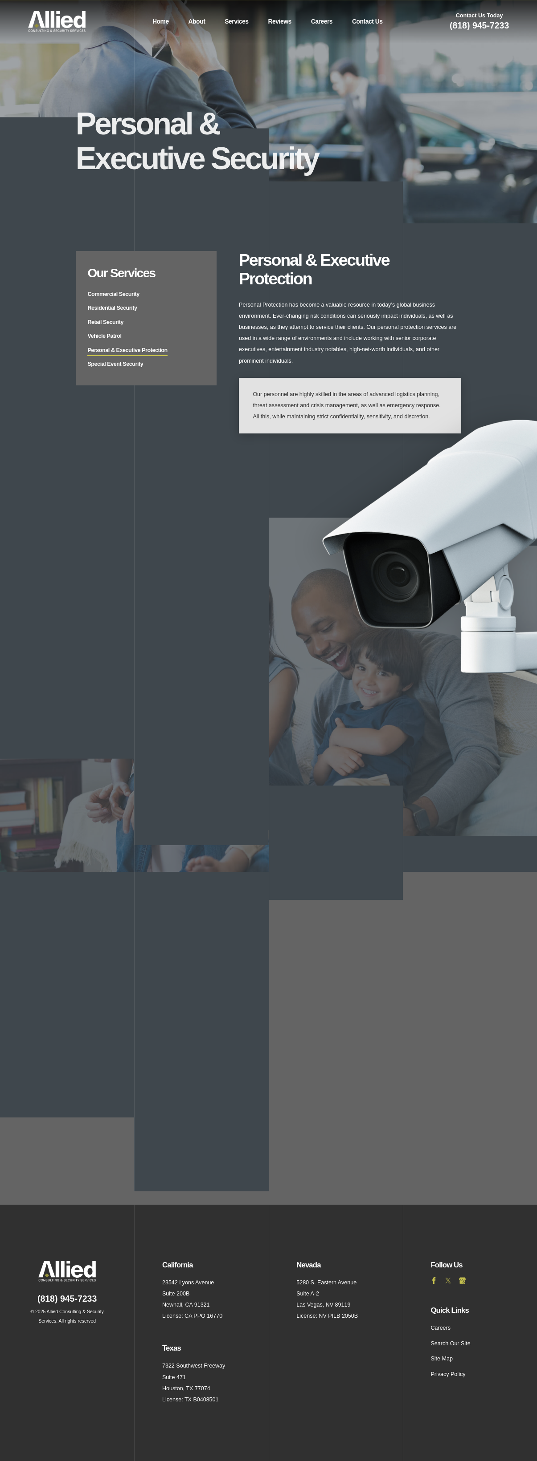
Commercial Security (113, 294)
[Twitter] (448, 1280)
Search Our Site (450, 1343)
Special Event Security (115, 364)
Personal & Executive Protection (127, 350)
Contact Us (367, 21)
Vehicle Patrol (104, 336)
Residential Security (112, 308)
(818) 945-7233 (479, 25)
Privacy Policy (447, 1374)
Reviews (279, 21)
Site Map (441, 1359)
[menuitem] (160, 21)
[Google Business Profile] (462, 1280)
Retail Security (105, 322)
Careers (321, 21)
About (197, 21)
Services (236, 21)
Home (160, 21)
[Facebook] (434, 1280)
